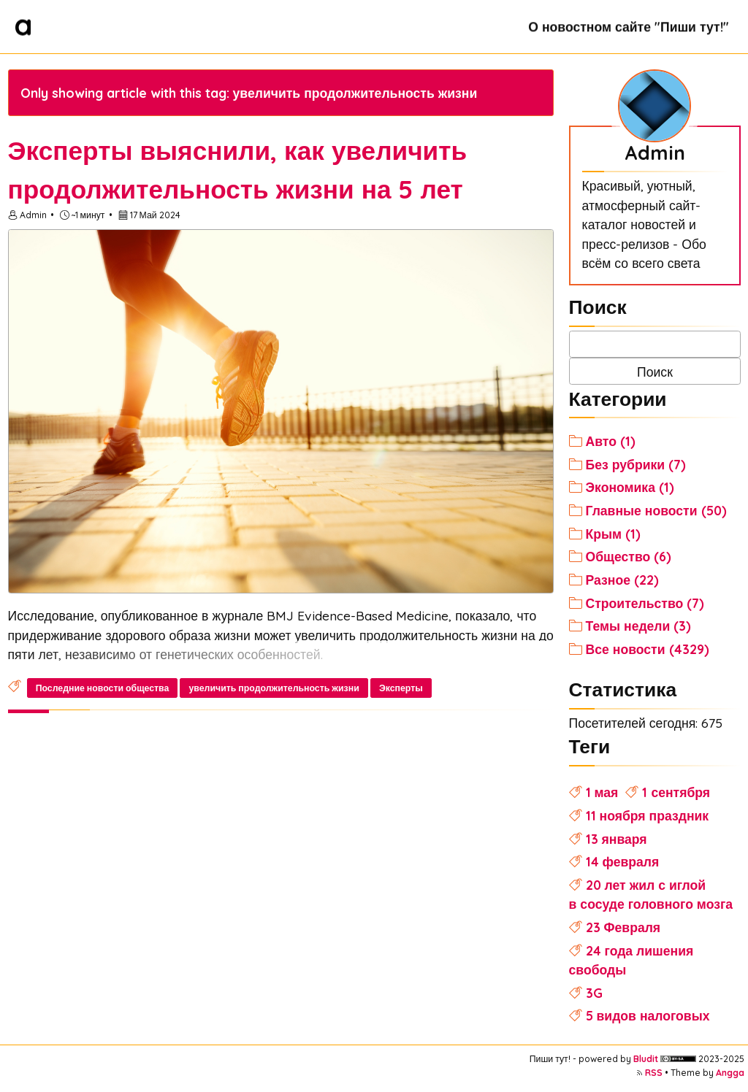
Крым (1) (613, 534)
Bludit (645, 1058)
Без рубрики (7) (636, 464)
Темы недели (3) (639, 626)
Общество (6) (629, 556)
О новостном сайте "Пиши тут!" (628, 26)
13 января (616, 839)
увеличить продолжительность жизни (274, 687)
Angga (730, 1072)
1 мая (602, 792)
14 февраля (623, 861)
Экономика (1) (630, 487)
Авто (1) (611, 441)
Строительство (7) (645, 603)
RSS (654, 1072)
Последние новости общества (102, 687)
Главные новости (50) (656, 510)
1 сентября (676, 792)
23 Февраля (623, 927)
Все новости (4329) (647, 649)
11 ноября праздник (647, 815)
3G (594, 993)
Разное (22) (622, 580)
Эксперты (401, 687)
